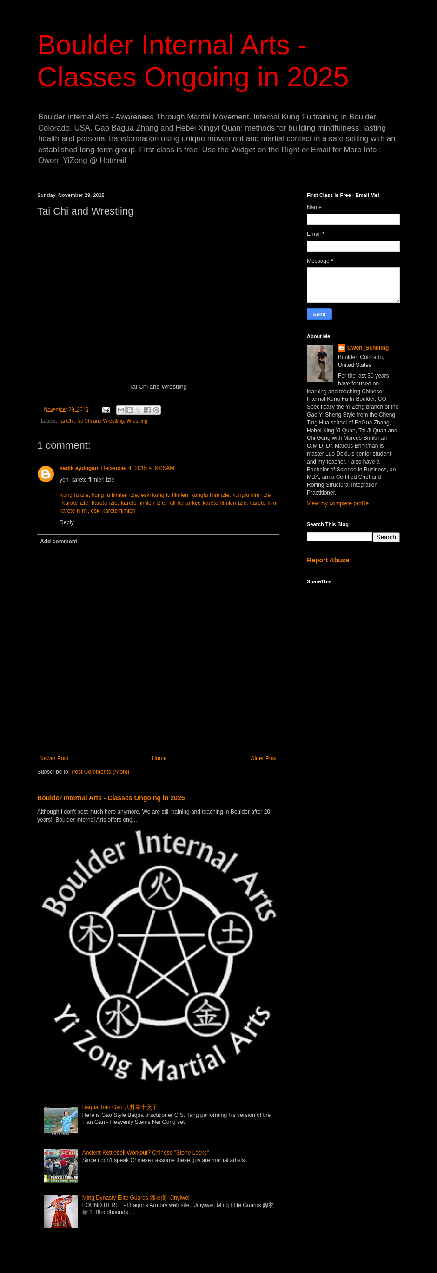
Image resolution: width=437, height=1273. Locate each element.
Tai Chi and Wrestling (100, 421)
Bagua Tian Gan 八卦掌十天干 (120, 1107)
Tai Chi (66, 421)
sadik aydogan (79, 468)
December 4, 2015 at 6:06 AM (137, 468)
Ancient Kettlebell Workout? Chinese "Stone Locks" (145, 1152)
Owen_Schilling (368, 348)
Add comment (58, 541)
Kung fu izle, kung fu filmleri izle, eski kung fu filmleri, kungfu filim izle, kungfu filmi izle (166, 495)
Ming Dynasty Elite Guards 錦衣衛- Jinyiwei (136, 1198)
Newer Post (54, 758)
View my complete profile (338, 503)
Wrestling (136, 421)
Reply (67, 522)
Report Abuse (328, 560)
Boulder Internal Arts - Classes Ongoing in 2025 (111, 798)
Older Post (263, 758)
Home (159, 758)
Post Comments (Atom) (100, 772)
